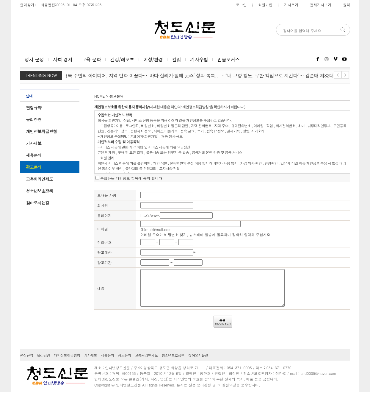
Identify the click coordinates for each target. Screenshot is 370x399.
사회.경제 (62, 59)
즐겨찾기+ (28, 4)
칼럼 (176, 59)
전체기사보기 (320, 4)
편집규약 (33, 107)
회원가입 (265, 4)
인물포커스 (228, 59)
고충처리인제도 (39, 179)
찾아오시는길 (37, 203)
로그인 (241, 4)
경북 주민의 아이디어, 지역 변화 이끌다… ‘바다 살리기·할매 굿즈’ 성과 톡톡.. (141, 75)
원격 (346, 4)
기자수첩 (199, 59)
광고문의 (33, 167)
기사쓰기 (291, 4)
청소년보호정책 (39, 191)
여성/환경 (153, 59)
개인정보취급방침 (41, 131)
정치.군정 (34, 59)
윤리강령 (33, 119)
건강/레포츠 (122, 59)
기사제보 (33, 143)
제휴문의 (33, 155)
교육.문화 (91, 59)
